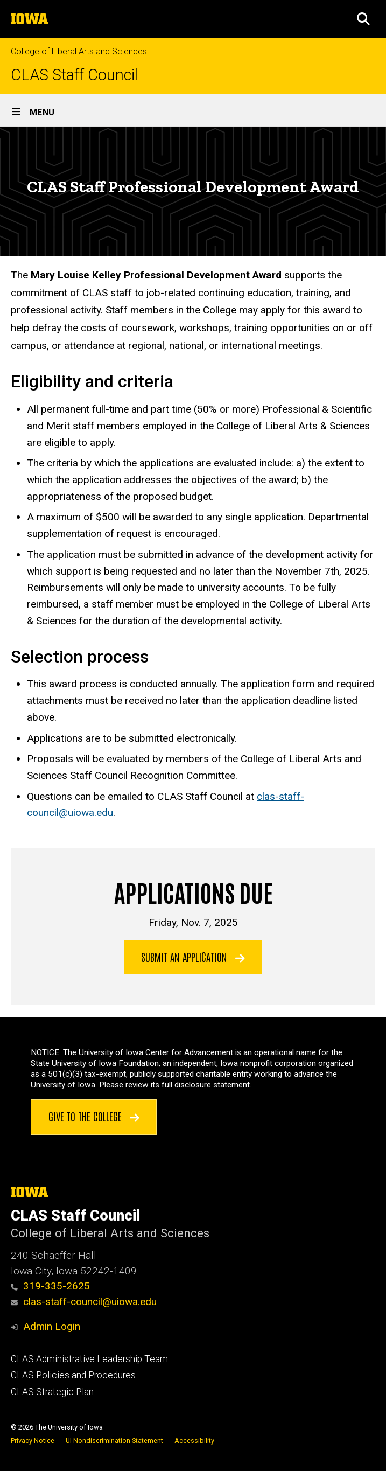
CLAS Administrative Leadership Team (89, 1359)
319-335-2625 (50, 1286)
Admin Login (51, 1326)
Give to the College (93, 1116)
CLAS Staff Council (74, 75)
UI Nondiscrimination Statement (114, 1441)
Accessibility (194, 1441)
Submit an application (193, 957)
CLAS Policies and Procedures (73, 1375)
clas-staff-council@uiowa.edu (84, 1301)
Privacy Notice (32, 1441)
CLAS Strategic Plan (52, 1391)
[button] (363, 19)
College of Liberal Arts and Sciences (79, 51)
